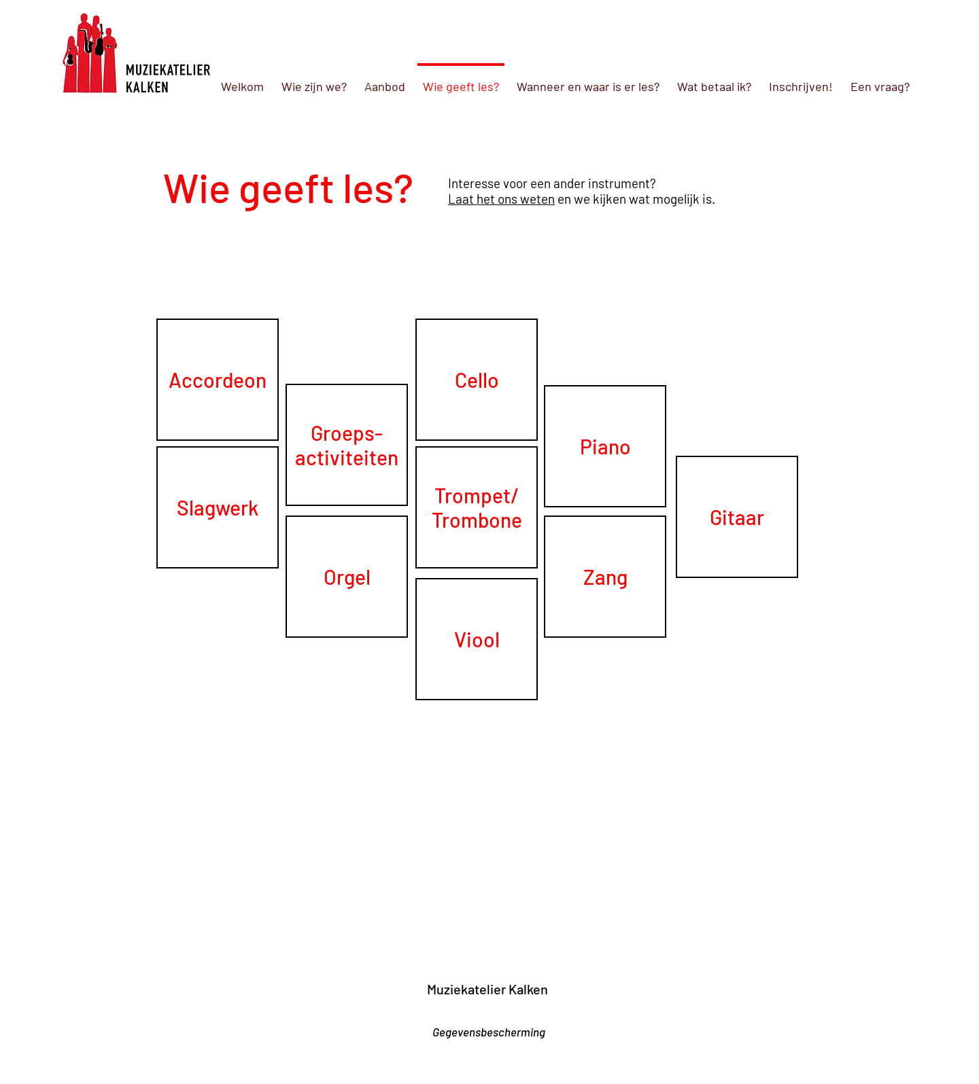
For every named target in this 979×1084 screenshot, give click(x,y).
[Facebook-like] (504, 1012)
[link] (172, 968)
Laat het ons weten (501, 198)
